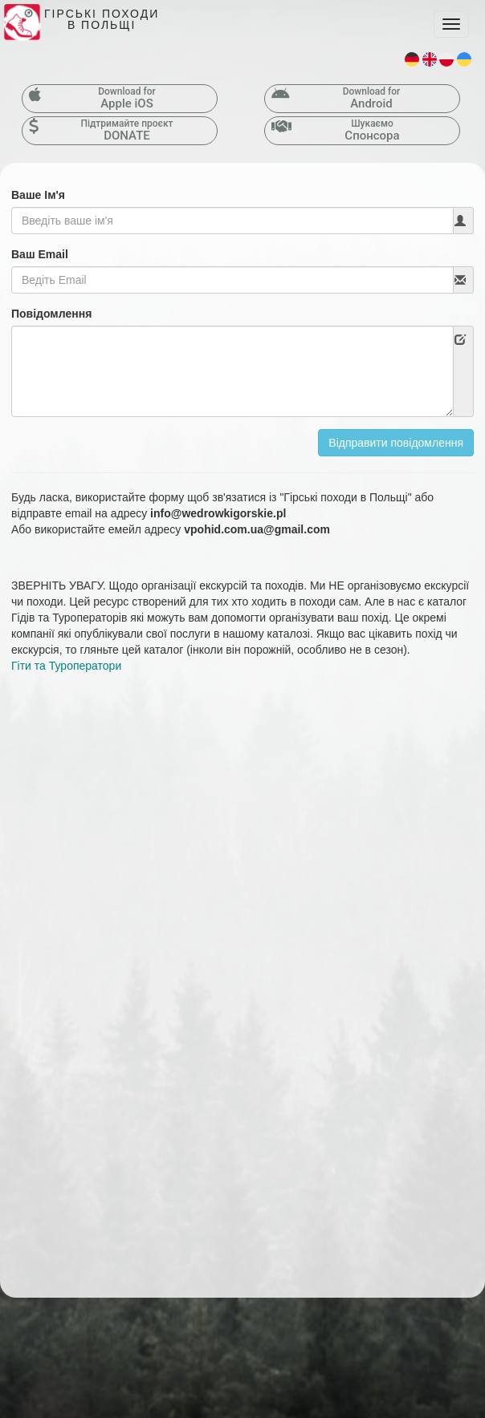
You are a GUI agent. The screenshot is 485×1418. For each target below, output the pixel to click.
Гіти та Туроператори (66, 665)
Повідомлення (51, 313)
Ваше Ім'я (38, 194)
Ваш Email (39, 254)
